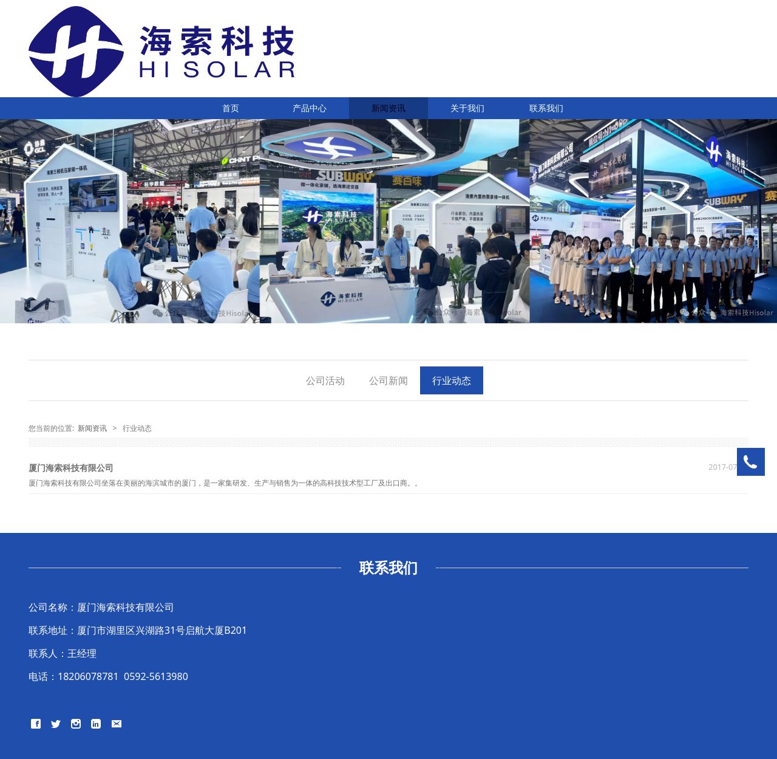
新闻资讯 (388, 108)
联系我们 (546, 108)
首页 (230, 108)
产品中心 (310, 108)
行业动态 (451, 380)
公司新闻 (388, 380)
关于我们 (467, 108)
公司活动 (325, 380)
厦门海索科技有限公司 (71, 467)
